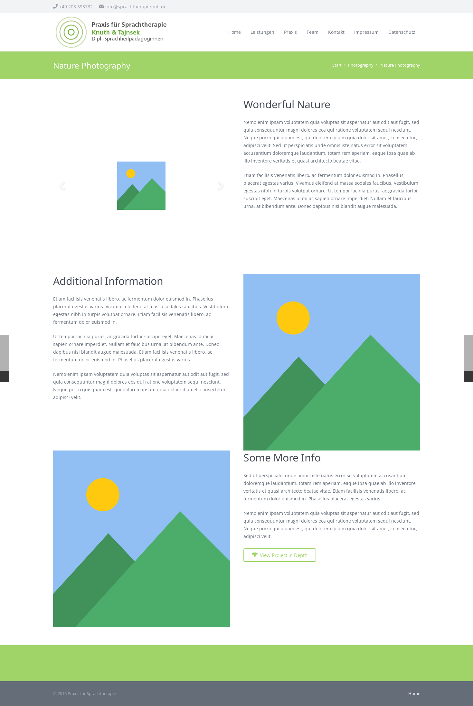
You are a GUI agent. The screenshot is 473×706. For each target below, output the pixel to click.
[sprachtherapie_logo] (112, 32)
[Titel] (331, 362)
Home (414, 693)
